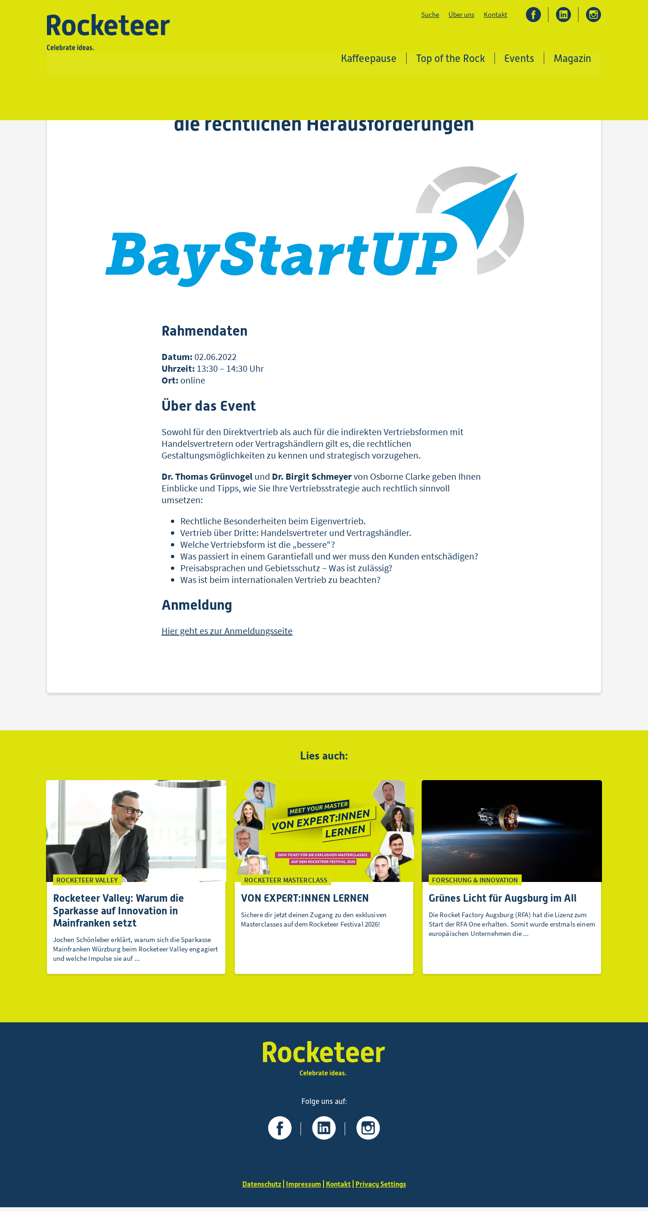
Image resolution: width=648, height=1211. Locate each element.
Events (520, 58)
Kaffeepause (369, 58)
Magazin (573, 58)
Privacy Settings (383, 1187)
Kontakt (495, 14)
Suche (430, 14)
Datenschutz (259, 1187)
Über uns (461, 14)
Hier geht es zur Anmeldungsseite (227, 633)
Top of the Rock (451, 58)
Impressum (303, 1187)
